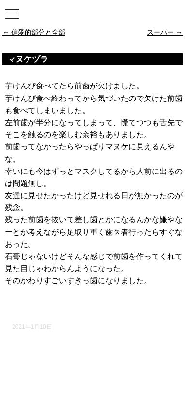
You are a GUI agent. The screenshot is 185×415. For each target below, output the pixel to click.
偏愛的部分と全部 (33, 32)
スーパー (165, 32)
